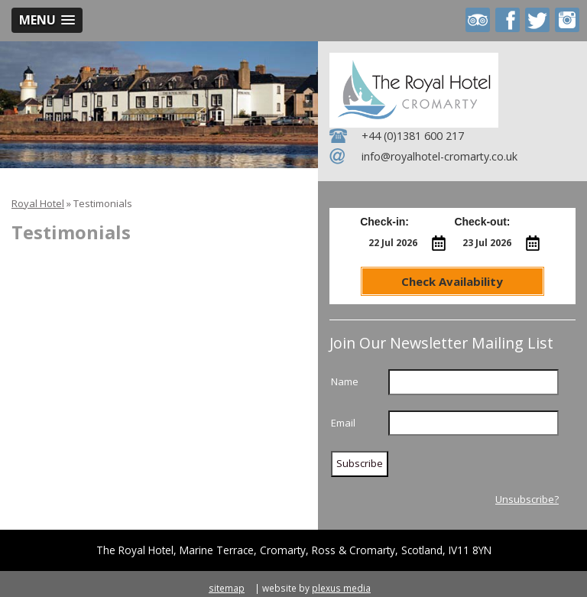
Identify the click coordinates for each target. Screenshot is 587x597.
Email (343, 423)
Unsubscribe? (527, 499)
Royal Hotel (37, 203)
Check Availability (452, 281)
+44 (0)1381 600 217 (413, 136)
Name (344, 381)
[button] (47, 20)
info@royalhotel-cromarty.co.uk (439, 156)
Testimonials (102, 203)
